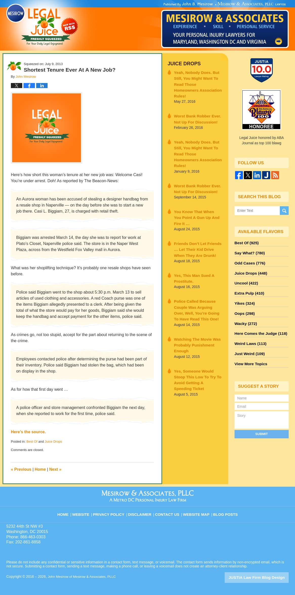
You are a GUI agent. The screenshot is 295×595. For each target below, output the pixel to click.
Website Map (196, 511)
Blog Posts (225, 511)
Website (85, 511)
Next (55, 469)
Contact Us (169, 511)
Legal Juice (42, 24)
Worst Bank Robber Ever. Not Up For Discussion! (197, 109)
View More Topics (249, 352)
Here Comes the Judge (258, 324)
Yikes (244, 297)
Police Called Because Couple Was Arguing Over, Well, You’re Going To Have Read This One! (198, 280)
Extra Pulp (248, 288)
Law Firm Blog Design (264, 577)
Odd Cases (248, 261)
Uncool (245, 279)
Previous (21, 469)
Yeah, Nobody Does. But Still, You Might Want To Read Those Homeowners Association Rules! (197, 79)
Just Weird (248, 343)
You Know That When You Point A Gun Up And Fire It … (197, 194)
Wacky (245, 315)
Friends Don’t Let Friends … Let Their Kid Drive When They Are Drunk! (196, 222)
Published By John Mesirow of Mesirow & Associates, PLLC (225, 25)
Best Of (31, 441)
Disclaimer (141, 511)
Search (284, 210)
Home (40, 469)
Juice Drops (53, 441)
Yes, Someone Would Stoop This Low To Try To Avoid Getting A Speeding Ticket (196, 337)
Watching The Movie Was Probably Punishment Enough (197, 309)
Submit (261, 421)
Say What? (248, 252)
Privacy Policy (112, 511)
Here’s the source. (28, 432)
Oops (244, 306)
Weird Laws (249, 334)
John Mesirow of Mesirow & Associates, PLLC (84, 577)
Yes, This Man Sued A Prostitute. (191, 249)
